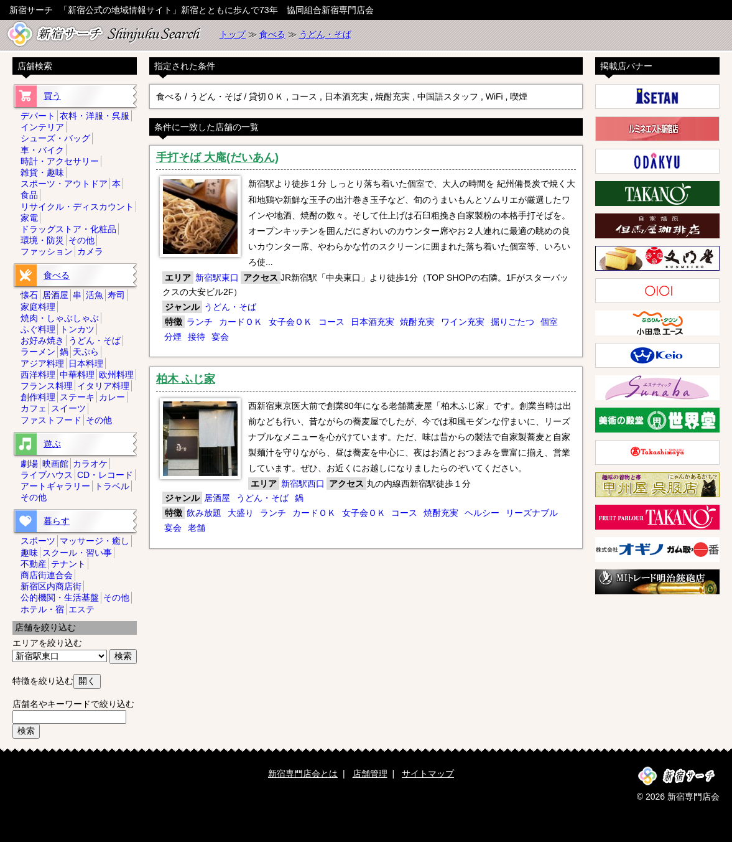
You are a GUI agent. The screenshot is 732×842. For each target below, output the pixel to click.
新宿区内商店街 (51, 586)
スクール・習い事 (77, 553)
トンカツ (77, 329)
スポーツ (38, 541)
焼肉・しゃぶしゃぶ (60, 318)
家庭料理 (38, 307)
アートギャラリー (55, 486)
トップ (233, 34)
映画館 (55, 464)
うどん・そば (325, 34)
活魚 (94, 295)
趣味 (29, 553)
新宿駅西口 (303, 484)
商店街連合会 (47, 575)
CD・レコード (105, 475)
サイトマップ (428, 774)
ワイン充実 (462, 322)
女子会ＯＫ (290, 322)
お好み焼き (42, 340)
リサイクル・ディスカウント (77, 207)
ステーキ (77, 397)
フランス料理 (47, 386)
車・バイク (42, 150)
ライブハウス (47, 475)
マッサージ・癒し (94, 541)
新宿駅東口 (217, 278)
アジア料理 (42, 363)
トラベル (112, 486)
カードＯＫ (240, 322)
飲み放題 (204, 513)
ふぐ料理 (38, 329)
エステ (81, 609)
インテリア (42, 127)
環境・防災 (42, 240)
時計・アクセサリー (60, 161)
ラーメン (38, 352)
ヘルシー (482, 513)
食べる (272, 34)
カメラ (90, 251)
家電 (29, 218)
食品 (29, 195)
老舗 (196, 528)
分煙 (173, 337)
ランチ (200, 322)
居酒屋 (217, 498)
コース (331, 322)
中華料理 (77, 375)
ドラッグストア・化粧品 (68, 229)
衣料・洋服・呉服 (94, 116)
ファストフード (51, 420)
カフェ (34, 408)
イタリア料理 (103, 386)
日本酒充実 (372, 322)
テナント (68, 564)
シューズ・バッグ (55, 138)
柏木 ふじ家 (185, 379)
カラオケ (90, 464)
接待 (196, 337)
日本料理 (85, 363)
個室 (549, 322)
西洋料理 (38, 375)
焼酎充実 (417, 322)
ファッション (47, 251)
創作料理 (38, 397)
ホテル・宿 (42, 609)
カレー (112, 397)
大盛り (241, 513)
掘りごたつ (512, 322)
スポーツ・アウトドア (64, 184)
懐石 (29, 295)
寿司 (116, 295)
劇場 (29, 464)
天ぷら (86, 352)
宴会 (220, 337)
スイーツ (68, 408)
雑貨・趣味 (42, 172)
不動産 (34, 564)
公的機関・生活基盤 (60, 597)
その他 (81, 240)
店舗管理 (370, 774)
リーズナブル (532, 513)
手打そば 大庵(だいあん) (217, 157)
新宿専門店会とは (303, 774)
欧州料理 (116, 375)
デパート (38, 116)
